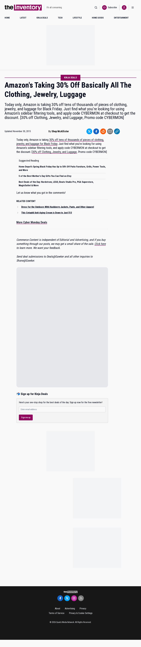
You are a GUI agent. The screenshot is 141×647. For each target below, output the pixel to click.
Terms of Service (56, 613)
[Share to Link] (117, 131)
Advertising (70, 608)
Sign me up (25, 417)
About (57, 608)
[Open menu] (132, 8)
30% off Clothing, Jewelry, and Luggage (54, 152)
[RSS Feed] (81, 598)
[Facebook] (60, 598)
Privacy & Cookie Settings (80, 613)
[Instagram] (74, 598)
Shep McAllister (60, 131)
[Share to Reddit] (103, 131)
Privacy (83, 608)
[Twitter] (67, 598)
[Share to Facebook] (96, 131)
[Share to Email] (110, 131)
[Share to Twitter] (89, 131)
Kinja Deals (70, 77)
